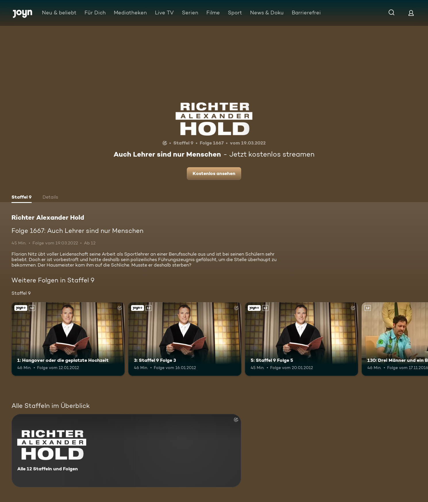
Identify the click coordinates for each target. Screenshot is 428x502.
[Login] (411, 13)
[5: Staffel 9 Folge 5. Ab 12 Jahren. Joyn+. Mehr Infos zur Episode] (301, 339)
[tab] (21, 198)
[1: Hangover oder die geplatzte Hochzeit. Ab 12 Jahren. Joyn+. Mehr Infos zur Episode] (68, 339)
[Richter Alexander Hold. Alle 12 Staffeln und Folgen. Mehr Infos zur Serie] (126, 450)
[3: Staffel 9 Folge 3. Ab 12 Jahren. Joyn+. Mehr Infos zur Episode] (184, 339)
